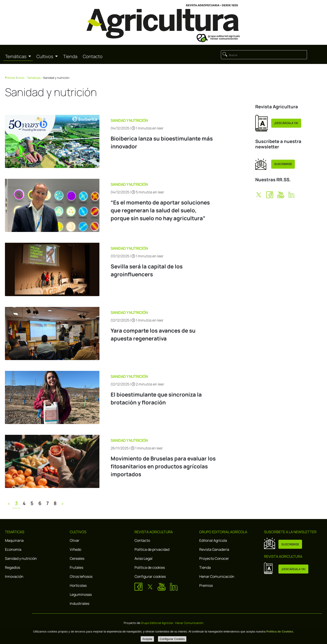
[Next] (62, 503)
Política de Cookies (279, 631)
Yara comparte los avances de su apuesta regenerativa (153, 334)
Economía (13, 549)
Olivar (74, 540)
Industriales (79, 603)
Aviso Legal (143, 558)
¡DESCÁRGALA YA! (286, 123)
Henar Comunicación (216, 576)
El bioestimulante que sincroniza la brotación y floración (156, 398)
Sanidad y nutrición (21, 558)
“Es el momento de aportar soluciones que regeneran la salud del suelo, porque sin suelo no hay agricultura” (160, 210)
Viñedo (75, 549)
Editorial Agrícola (213, 540)
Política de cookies (149, 567)
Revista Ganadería (214, 549)
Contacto (93, 56)
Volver (11, 78)
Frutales (76, 567)
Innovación (14, 576)
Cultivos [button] (45, 56)
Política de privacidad (151, 549)
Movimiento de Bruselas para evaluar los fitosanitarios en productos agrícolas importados (163, 466)
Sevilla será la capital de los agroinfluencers (147, 270)
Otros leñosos (81, 576)
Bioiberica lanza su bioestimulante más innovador (162, 142)
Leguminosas (81, 594)
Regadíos (12, 567)
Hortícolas (78, 585)
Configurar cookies (150, 576)
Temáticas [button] (16, 56)
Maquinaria (14, 540)
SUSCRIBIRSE (283, 164)
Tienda (70, 56)
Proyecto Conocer (214, 558)
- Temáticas (33, 78)
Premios (206, 585)
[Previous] (9, 503)
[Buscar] (264, 54)
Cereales (77, 558)
